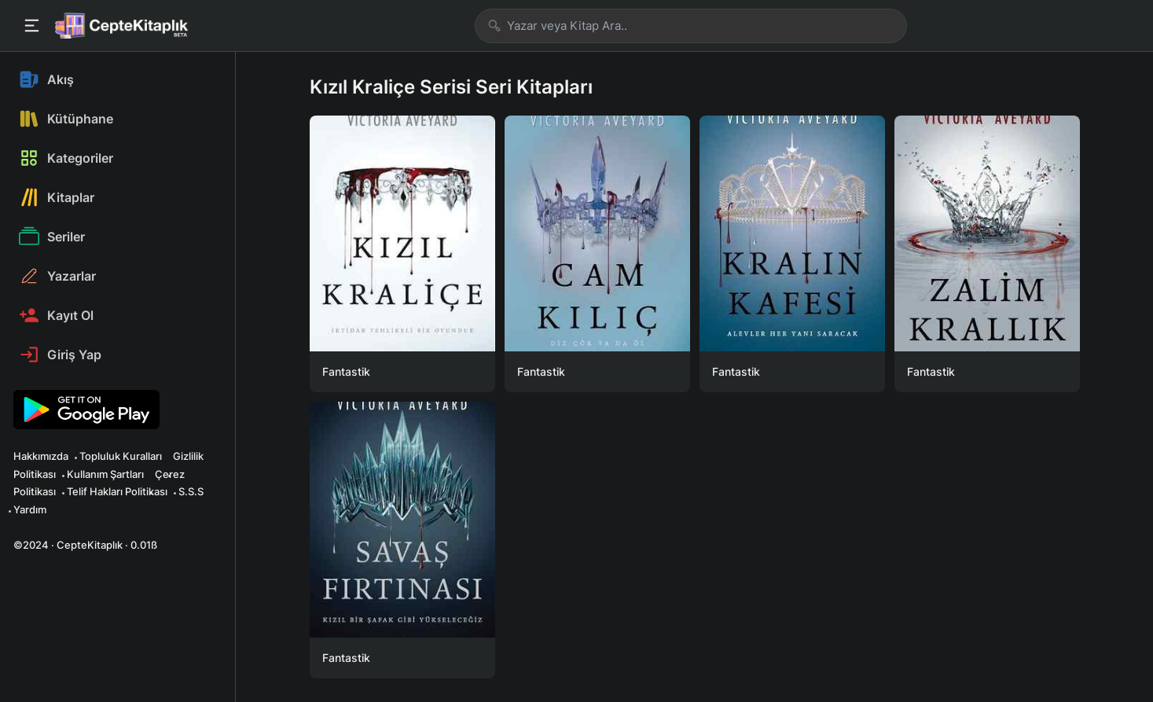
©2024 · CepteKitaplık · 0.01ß (85, 544)
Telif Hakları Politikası (117, 491)
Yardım (29, 509)
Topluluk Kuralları (120, 456)
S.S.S (191, 491)
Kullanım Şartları (105, 474)
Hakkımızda (40, 456)
